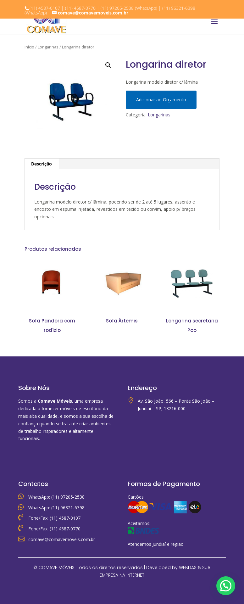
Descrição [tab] (41, 164)
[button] (108, 65)
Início (29, 47)
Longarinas (48, 47)
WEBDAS (188, 567)
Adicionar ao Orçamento (161, 100)
